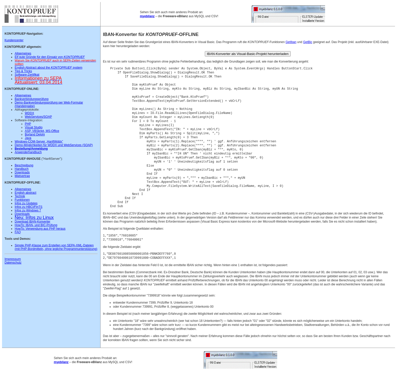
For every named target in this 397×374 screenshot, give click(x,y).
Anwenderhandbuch (28, 152)
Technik (20, 196)
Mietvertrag (22, 176)
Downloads (22, 172)
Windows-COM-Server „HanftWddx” (39, 141)
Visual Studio (34, 127)
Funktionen (22, 200)
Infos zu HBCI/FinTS (28, 207)
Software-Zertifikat (27, 74)
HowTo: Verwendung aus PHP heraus (40, 228)
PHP (28, 124)
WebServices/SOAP (38, 117)
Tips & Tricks (23, 71)
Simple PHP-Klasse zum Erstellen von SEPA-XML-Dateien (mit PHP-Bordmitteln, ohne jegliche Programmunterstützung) (56, 247)
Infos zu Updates (26, 203)
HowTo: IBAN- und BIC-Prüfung (36, 225)
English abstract (25, 192)
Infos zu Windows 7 (28, 210)
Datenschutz (13, 262)
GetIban (291, 42)
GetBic (307, 42)
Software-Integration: (29, 120)
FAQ (18, 232)
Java (28, 138)
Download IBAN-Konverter (32, 221)
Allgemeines (23, 53)
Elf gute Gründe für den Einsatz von (50, 57)
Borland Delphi (35, 134)
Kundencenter (14, 40)
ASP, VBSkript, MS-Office (42, 131)
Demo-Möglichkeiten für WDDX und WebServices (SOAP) (54, 145)
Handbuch (22, 169)
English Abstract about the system (48, 67)
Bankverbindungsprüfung (31, 99)
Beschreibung (24, 165)
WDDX (29, 113)
